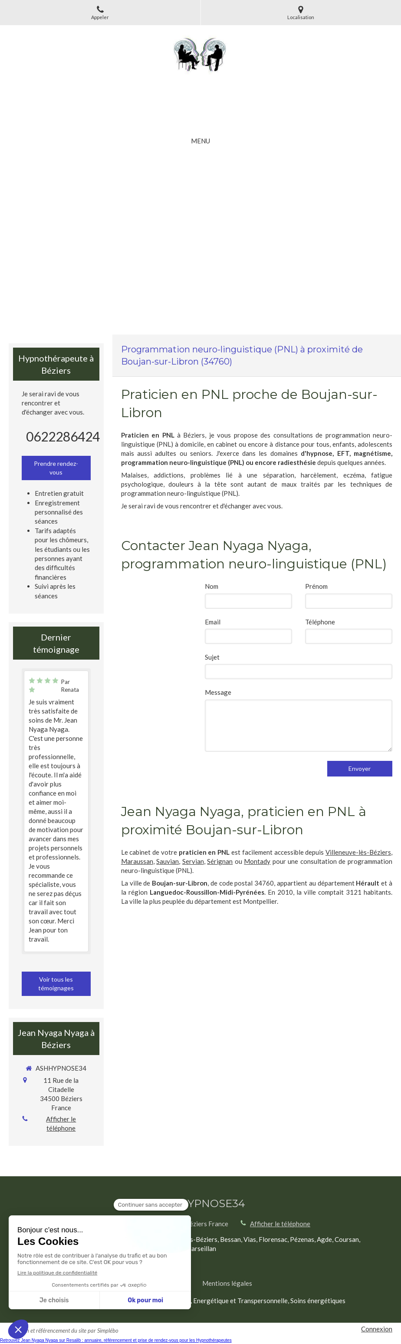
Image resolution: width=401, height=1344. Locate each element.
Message (218, 692)
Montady (257, 861)
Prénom (316, 586)
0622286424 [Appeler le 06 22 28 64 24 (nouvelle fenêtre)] (63, 436)
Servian (193, 861)
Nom (211, 586)
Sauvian (167, 861)
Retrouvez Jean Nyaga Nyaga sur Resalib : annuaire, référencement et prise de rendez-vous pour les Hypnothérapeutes (116, 1340)
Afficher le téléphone (61, 1123)
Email (212, 622)
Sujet (212, 657)
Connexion (376, 1329)
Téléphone (320, 622)
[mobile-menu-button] (200, 141)
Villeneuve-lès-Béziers (358, 852)
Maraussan (137, 861)
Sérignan (220, 861)
